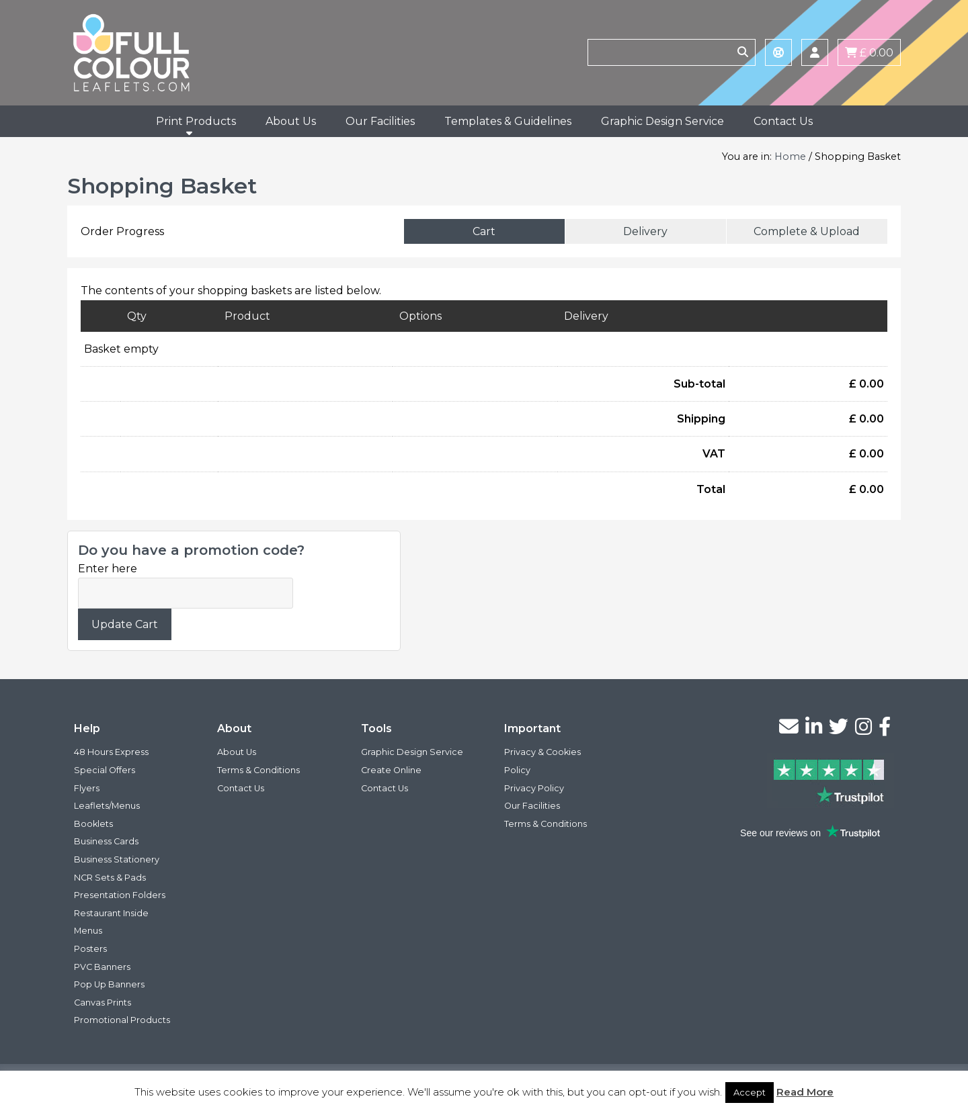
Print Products (196, 121)
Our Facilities (380, 121)
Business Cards (106, 841)
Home (790, 156)
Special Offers (104, 770)
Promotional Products (122, 1020)
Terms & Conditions (258, 770)
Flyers (86, 788)
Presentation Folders (119, 895)
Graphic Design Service (662, 121)
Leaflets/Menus (107, 806)
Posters (90, 949)
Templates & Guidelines (507, 121)
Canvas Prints (102, 1002)
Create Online (391, 770)
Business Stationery (116, 859)
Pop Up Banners (109, 984)
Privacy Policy (534, 788)
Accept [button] (749, 1092)
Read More (805, 1091)
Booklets (93, 824)
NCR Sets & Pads (110, 878)
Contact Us (783, 121)
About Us (291, 121)
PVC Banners (102, 967)
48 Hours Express (111, 752)
